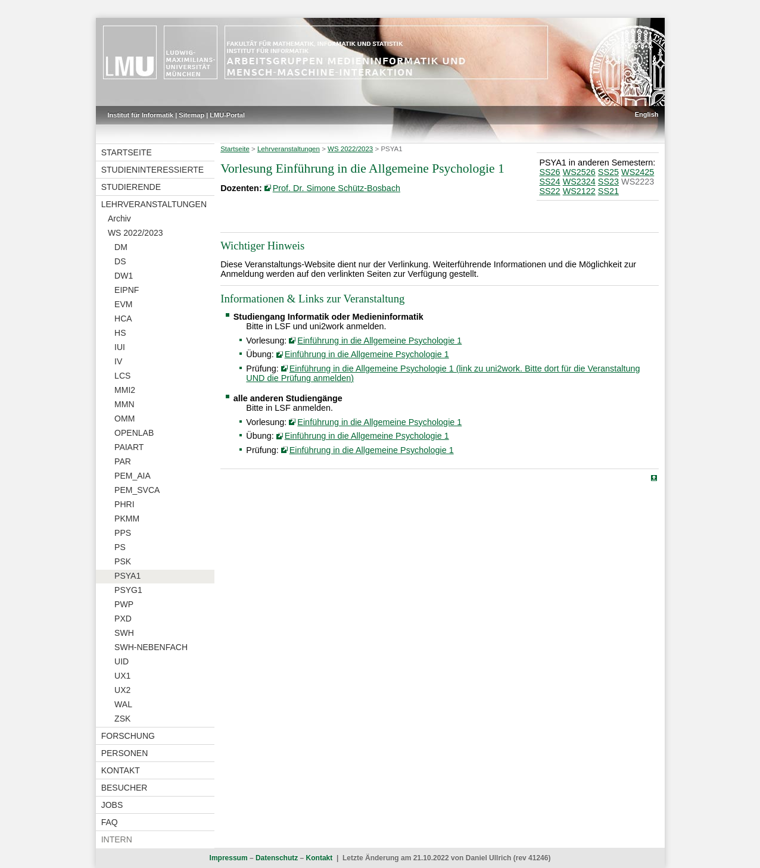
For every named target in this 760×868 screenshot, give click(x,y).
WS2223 (637, 181)
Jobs (112, 805)
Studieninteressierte (152, 169)
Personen (124, 753)
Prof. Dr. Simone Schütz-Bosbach (336, 188)
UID (121, 661)
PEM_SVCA (137, 490)
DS (120, 261)
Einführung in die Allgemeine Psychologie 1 (379, 340)
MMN (124, 404)
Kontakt (120, 770)
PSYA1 (127, 575)
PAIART (129, 447)
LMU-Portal (227, 114)
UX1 (122, 675)
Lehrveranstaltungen (154, 204)
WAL (123, 704)
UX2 (122, 690)
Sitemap (191, 114)
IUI (119, 347)
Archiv (119, 218)
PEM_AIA (132, 475)
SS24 (549, 181)
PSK (122, 561)
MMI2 (124, 390)
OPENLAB (134, 433)
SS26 (549, 172)
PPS (122, 533)
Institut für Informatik (141, 114)
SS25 (608, 172)
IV (118, 361)
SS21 (608, 191)
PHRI (124, 504)
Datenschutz (277, 858)
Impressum (229, 858)
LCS (122, 375)
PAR (122, 461)
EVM (123, 304)
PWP (123, 604)
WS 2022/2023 (135, 233)
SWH (124, 633)
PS (120, 547)
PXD (123, 618)
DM (120, 247)
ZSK (122, 718)
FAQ (109, 822)
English (647, 114)
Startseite (126, 152)
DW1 (123, 275)
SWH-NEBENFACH (151, 647)
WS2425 (637, 172)
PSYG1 (128, 590)
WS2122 (579, 191)
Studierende (131, 187)
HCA (123, 318)
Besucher (124, 787)
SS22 (549, 191)
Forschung (128, 736)
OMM (124, 418)
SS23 (608, 181)
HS (120, 333)
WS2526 (579, 172)
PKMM (126, 518)
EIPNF (126, 290)
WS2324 (579, 181)
